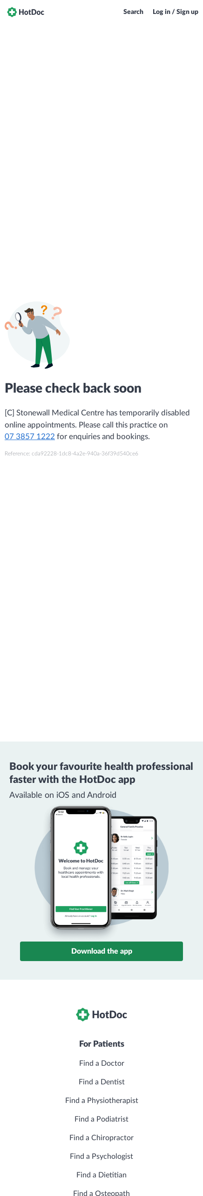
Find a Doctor (101, 1063)
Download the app (101, 951)
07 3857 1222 (30, 437)
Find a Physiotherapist (101, 1100)
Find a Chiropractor (101, 1138)
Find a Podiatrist (101, 1119)
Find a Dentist (102, 1082)
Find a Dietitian (101, 1175)
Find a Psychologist (101, 1156)
